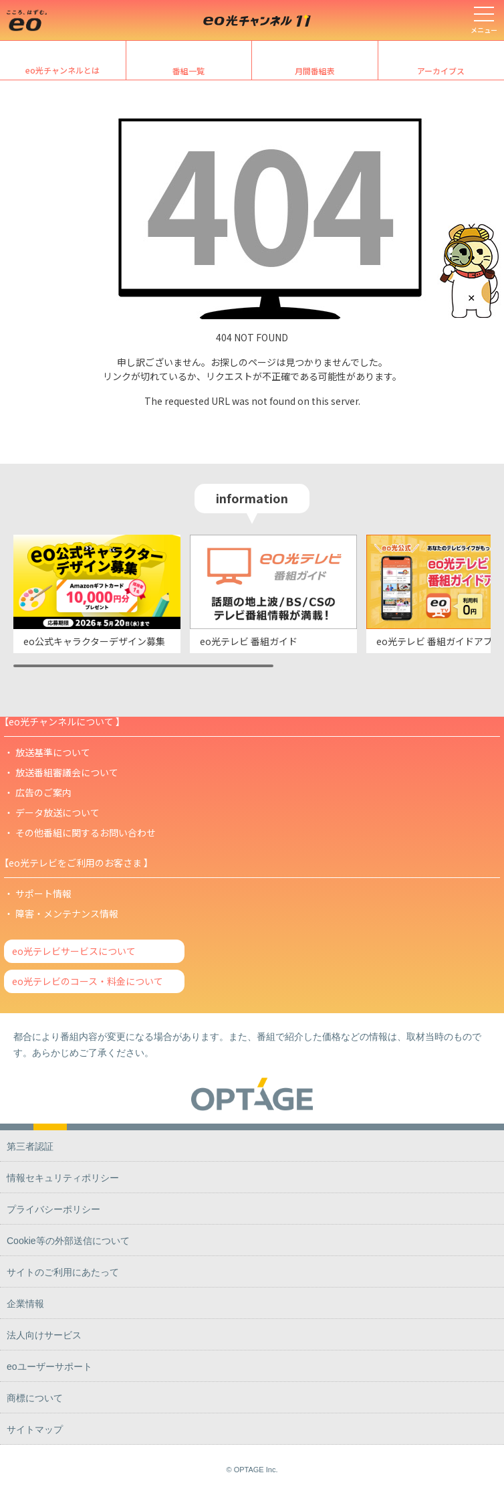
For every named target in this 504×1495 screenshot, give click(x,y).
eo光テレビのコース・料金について (87, 981)
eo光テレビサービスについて (74, 951)
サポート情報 (43, 893)
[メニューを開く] (484, 20)
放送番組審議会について (66, 772)
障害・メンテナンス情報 (66, 913)
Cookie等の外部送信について (68, 1240)
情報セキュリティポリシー (63, 1177)
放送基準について (52, 752)
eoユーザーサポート (49, 1366)
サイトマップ (35, 1429)
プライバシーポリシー (53, 1209)
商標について (35, 1398)
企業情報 (25, 1303)
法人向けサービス (44, 1335)
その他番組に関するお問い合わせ (85, 832)
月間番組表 (315, 70)
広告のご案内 (43, 792)
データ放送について (57, 812)
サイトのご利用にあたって (63, 1272)
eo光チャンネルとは (62, 70)
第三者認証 (30, 1146)
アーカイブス (441, 70)
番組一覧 (188, 70)
